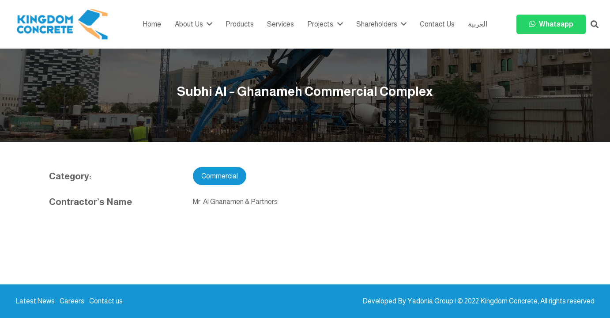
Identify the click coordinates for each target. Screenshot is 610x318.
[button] (594, 24)
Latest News (35, 301)
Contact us (106, 301)
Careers (72, 301)
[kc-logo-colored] (62, 24)
